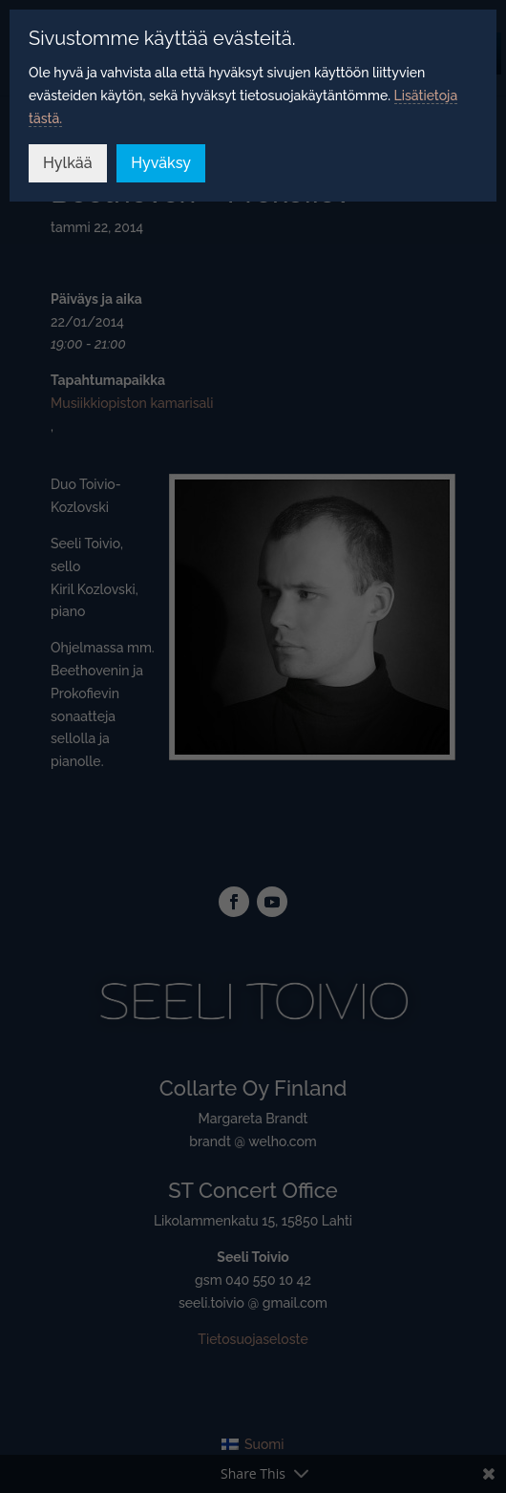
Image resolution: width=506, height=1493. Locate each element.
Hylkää (68, 163)
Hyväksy (161, 163)
